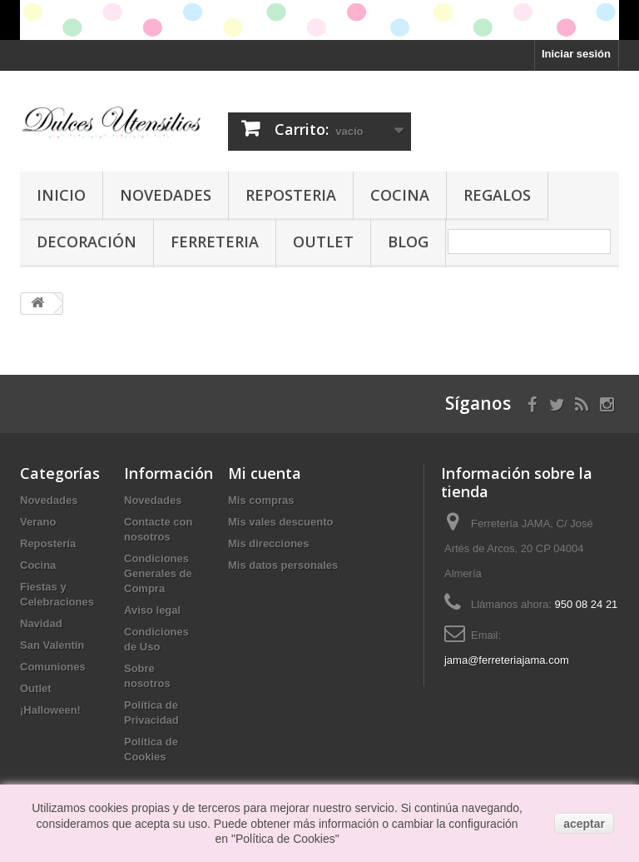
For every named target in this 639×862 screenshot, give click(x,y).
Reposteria (290, 195)
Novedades (165, 195)
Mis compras (261, 500)
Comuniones (53, 666)
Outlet (323, 242)
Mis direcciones (269, 543)
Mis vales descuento (280, 522)
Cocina (399, 195)
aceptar (584, 823)
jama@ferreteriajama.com (506, 660)
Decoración (86, 242)
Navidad (41, 623)
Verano (38, 522)
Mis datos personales (283, 565)
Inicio (61, 195)
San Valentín (52, 645)
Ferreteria (215, 242)
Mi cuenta (264, 473)
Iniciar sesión (576, 53)
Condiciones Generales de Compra (158, 573)
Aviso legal (152, 610)
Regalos (497, 195)
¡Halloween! (50, 710)
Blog (408, 242)
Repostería (48, 543)
